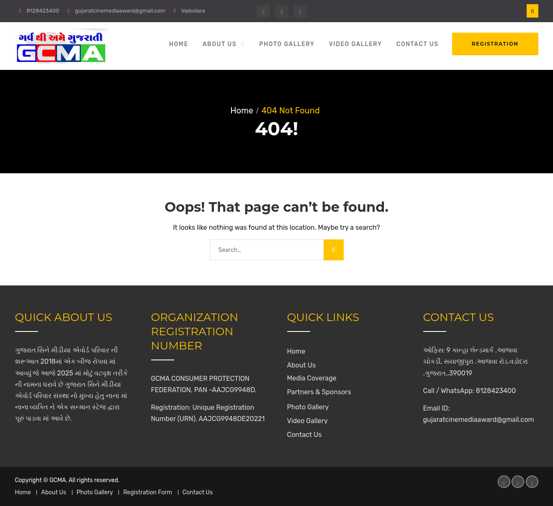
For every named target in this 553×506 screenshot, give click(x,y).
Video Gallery (355, 44)
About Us (220, 44)
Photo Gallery (286, 44)
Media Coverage (312, 378)
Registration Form (147, 492)
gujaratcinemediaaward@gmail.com (120, 11)
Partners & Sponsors (319, 392)
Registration (495, 44)
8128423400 (42, 11)
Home (178, 44)
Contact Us (417, 44)
